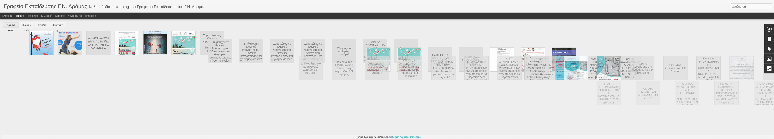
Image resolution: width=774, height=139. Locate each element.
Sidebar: (60, 15)
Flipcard (19, 15)
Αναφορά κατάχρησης (410, 137)
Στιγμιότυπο (75, 15)
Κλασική (7, 15)
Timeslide (90, 15)
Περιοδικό (33, 15)
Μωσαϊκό (46, 15)
